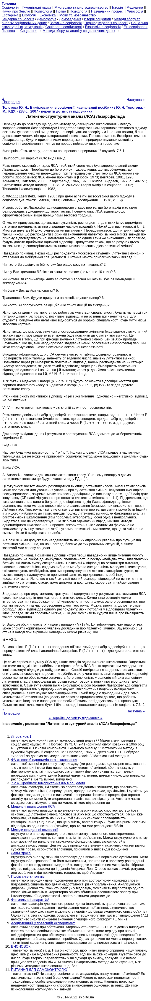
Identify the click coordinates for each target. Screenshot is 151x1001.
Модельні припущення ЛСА (33, 806)
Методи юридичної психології (34, 830)
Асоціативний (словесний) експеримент (43, 923)
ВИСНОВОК (21, 946)
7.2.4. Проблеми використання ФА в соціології (48, 783)
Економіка (47, 15)
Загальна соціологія (66, 23)
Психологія (78, 11)
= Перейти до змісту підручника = (75, 718)
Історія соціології (97, 19)
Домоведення (70, 19)
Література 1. (21, 736)
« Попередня (11, 100)
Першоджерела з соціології (106, 23)
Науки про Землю (16, 11)
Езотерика (10, 15)
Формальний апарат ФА (30, 900)
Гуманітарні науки (36, 7)
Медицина (135, 7)
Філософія (135, 11)
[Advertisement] (75, 63)
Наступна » (136, 100)
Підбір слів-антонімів (27, 876)
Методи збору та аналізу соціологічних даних (79, 31)
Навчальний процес (107, 11)
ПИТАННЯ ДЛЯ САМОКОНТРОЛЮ (39, 970)
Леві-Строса (21, 853)
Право (61, 11)
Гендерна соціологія (18, 19)
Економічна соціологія (103, 27)
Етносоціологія (135, 27)
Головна (8, 31)
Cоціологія (10, 7)
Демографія (46, 19)
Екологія (29, 15)
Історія (117, 7)
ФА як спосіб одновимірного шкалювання (44, 760)
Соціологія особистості (63, 27)
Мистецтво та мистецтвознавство (81, 7)
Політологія (43, 11)
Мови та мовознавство (77, 15)
